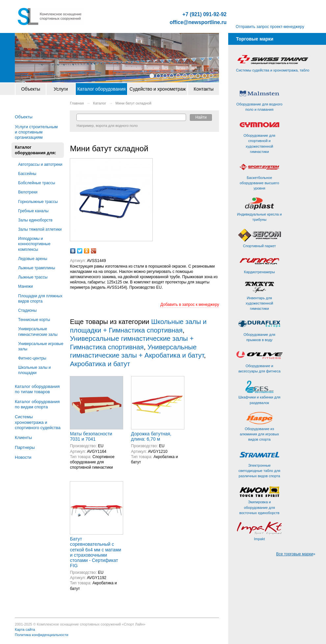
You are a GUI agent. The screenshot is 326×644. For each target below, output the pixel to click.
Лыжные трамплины (36, 268)
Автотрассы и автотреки (40, 164)
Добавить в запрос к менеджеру (189, 304)
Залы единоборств (35, 220)
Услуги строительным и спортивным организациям (36, 132)
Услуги (61, 89)
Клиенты (23, 437)
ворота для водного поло (117, 126)
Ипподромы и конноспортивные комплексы (34, 243)
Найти (200, 117)
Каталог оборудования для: (35, 150)
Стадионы (27, 310)
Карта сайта (25, 629)
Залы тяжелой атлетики (40, 229)
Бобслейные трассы (36, 183)
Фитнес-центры (32, 358)
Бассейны (27, 173)
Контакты (203, 89)
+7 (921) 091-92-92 (204, 14)
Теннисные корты (34, 319)
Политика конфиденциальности (41, 635)
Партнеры (25, 447)
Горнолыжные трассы (38, 201)
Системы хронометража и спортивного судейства (38, 422)
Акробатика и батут (100, 363)
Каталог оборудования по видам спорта (37, 404)
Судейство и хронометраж (157, 89)
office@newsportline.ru (198, 22)
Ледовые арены (32, 258)
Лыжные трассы (32, 277)
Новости (23, 457)
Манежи (25, 286)
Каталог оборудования (101, 89)
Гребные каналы (33, 211)
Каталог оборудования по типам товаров (37, 389)
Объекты (30, 89)
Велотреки (28, 192)
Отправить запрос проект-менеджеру (270, 26)
